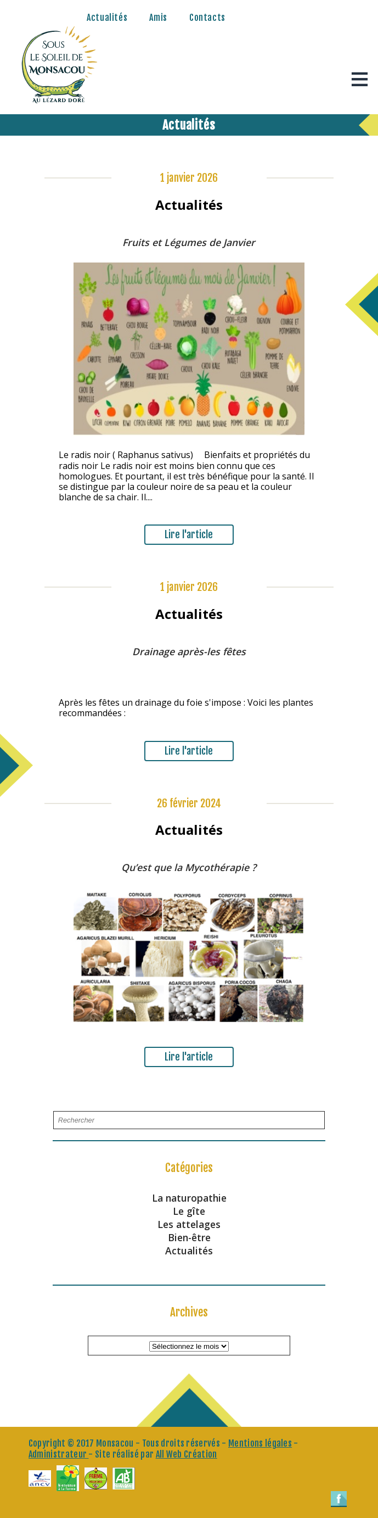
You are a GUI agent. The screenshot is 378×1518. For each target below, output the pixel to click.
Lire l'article (189, 534)
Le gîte (189, 1211)
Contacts (207, 17)
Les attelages (189, 1224)
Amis (158, 17)
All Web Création (186, 1454)
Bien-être (189, 1237)
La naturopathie (189, 1197)
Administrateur (59, 1454)
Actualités (107, 17)
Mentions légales (260, 1443)
